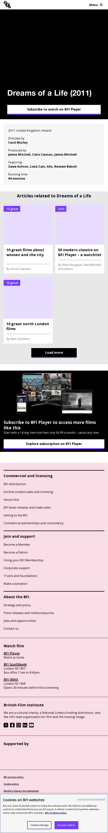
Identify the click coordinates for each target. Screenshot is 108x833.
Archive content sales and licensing (28, 492)
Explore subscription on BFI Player (54, 443)
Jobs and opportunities (20, 621)
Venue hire (11, 499)
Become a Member (17, 544)
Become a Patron (16, 552)
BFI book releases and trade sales (27, 507)
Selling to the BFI (15, 515)
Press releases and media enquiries (29, 613)
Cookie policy (11, 784)
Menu (96, 5)
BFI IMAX (11, 679)
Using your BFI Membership (23, 560)
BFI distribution (15, 484)
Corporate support (17, 568)
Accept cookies (66, 825)
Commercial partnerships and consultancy (33, 523)
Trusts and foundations (20, 576)
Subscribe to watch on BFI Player (54, 109)
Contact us (11, 628)
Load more (54, 352)
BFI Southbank (15, 664)
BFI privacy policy (14, 777)
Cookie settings (39, 825)
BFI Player (12, 653)
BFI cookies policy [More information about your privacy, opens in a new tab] (56, 812)
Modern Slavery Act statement (21, 790)
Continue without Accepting (91, 799)
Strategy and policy (17, 605)
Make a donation (15, 583)
